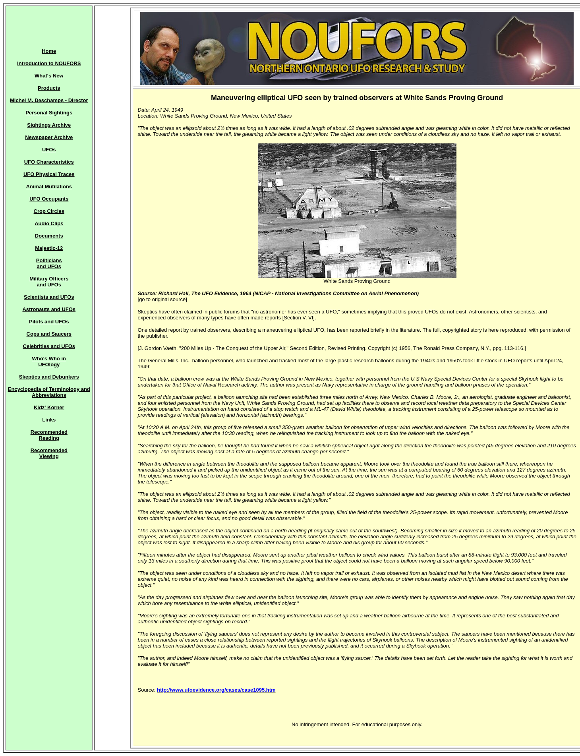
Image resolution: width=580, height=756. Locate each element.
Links (49, 420)
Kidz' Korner (49, 407)
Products (49, 88)
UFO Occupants (48, 199)
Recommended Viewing (49, 453)
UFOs (49, 150)
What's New (49, 76)
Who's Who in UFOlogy (49, 361)
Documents (49, 236)
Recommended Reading (49, 435)
